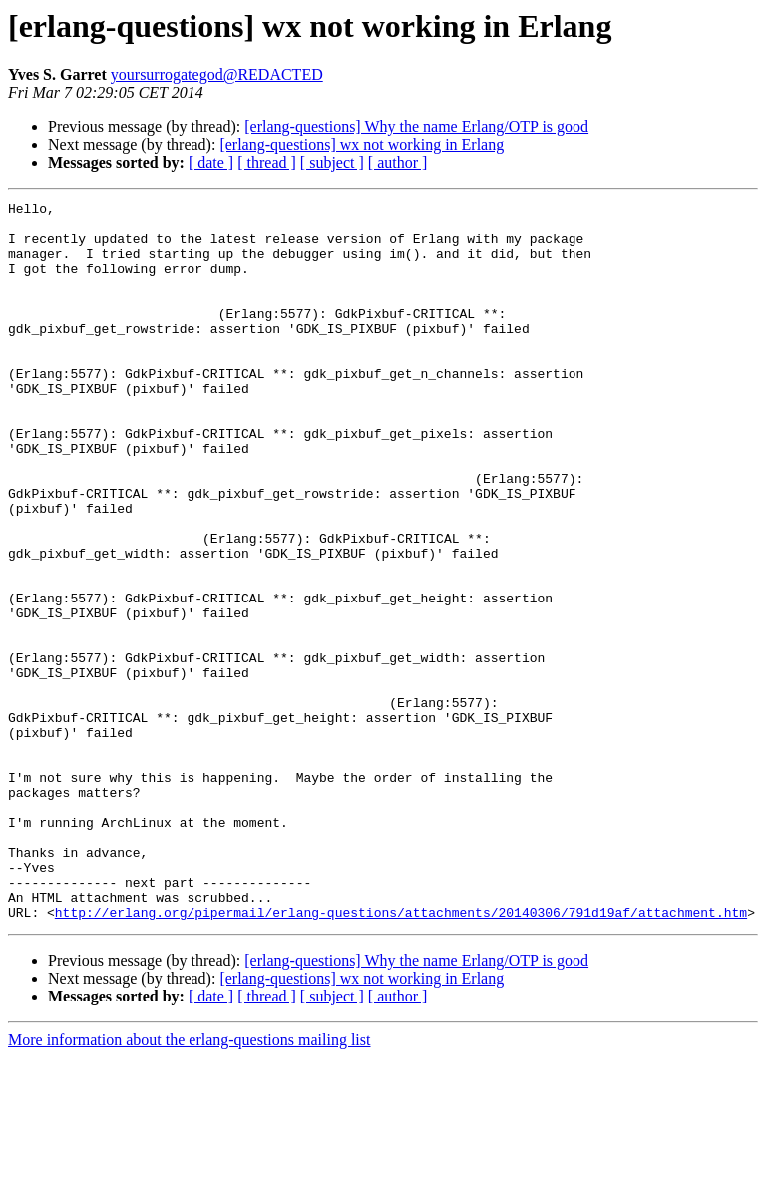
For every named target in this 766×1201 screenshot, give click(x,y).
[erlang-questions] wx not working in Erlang (361, 144)
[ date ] (211, 162)
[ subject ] (332, 162)
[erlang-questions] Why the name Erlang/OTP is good (416, 126)
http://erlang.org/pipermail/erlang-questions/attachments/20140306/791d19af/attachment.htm (401, 1055)
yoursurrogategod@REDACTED (217, 74)
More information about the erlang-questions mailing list (189, 1183)
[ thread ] (266, 162)
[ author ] (398, 162)
